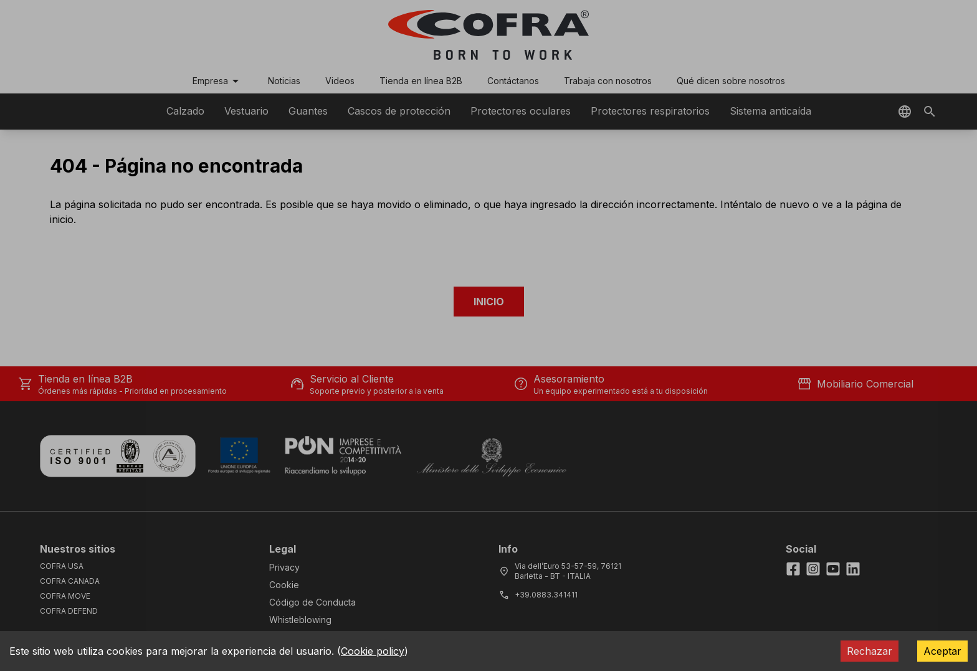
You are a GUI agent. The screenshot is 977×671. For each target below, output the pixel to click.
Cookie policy (372, 651)
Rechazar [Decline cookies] (869, 651)
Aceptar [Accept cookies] (942, 651)
